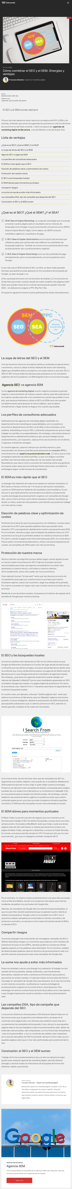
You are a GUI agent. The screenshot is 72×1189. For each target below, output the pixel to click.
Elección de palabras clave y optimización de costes (24, 169)
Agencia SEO (11, 385)
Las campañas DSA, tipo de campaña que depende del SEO (28, 197)
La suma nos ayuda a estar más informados (21, 192)
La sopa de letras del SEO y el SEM (17, 150)
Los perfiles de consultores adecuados (19, 159)
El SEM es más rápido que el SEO (16, 164)
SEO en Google (13, 100)
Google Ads (4, 100)
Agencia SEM (16, 1166)
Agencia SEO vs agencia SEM (14, 154)
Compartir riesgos (9, 187)
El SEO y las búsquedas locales (15, 178)
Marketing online (6, 95)
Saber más (19, 1180)
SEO (17, 95)
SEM (13, 95)
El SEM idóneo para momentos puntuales (20, 183)
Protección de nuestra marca (14, 173)
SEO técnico (22, 100)
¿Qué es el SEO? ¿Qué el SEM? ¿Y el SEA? (20, 145)
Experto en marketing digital (47, 1083)
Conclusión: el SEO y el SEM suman (17, 201)
